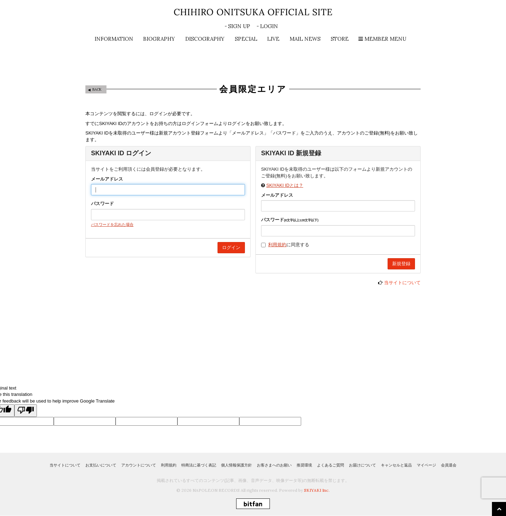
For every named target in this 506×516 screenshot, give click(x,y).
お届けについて (362, 465)
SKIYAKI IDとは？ (284, 185)
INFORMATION (114, 38)
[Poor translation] (25, 410)
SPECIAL (246, 38)
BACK (97, 89)
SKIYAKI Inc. (317, 490)
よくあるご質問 (330, 465)
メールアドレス (107, 179)
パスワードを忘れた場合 (112, 224)
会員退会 (448, 465)
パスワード (102, 203)
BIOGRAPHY (159, 38)
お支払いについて (100, 465)
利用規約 (277, 244)
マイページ (426, 465)
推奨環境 (304, 465)
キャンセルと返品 (396, 465)
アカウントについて (138, 465)
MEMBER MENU (382, 38)
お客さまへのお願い (274, 465)
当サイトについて (402, 282)
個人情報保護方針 (236, 465)
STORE (340, 38)
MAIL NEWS (305, 38)
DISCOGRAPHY (205, 38)
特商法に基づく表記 (198, 465)
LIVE (273, 38)
